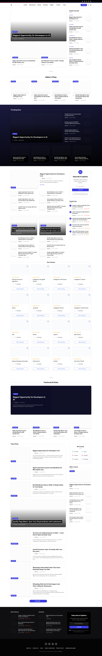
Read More (42, 184)
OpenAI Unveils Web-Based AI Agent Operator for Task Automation (81, 219)
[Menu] (11, 5)
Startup (39, 5)
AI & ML (25, 5)
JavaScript (35, 308)
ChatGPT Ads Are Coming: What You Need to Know (73, 114)
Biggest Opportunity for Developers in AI (31, 35)
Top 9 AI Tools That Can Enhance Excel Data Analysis (80, 225)
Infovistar (15, 38)
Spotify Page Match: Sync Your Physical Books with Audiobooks (76, 50)
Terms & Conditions (50, 648)
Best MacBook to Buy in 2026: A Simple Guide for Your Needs (52, 61)
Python (14, 308)
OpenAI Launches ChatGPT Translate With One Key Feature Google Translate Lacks (72, 122)
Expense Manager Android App (20, 361)
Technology (44, 57)
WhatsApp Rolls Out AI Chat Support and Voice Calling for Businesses (46, 585)
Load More (38, 601)
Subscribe (84, 4)
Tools (64, 5)
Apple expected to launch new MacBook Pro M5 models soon (23, 61)
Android (55, 361)
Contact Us (36, 648)
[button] (27, 266)
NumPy (34, 334)
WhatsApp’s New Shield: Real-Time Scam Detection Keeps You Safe (46, 568)
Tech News (45, 5)
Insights (51, 5)
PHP (13, 334)
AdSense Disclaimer (71, 648)
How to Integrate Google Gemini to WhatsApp (81, 212)
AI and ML (15, 31)
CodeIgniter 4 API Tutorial (59, 279)
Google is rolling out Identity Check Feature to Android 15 (81, 206)
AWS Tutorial (77, 334)
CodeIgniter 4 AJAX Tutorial (81, 308)
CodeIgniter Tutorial (58, 308)
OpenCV (55, 334)
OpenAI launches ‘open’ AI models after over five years (47, 550)
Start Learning (20, 289)
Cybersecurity (32, 5)
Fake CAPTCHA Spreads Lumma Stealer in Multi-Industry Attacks (80, 232)
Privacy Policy (81, 194)
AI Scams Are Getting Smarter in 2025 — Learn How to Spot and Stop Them (73, 138)
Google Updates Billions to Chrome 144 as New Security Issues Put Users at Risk (72, 130)
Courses (58, 5)
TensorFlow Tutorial (79, 361)
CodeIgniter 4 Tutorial (79, 279)
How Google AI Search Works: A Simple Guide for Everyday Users (76, 61)
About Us (28, 648)
